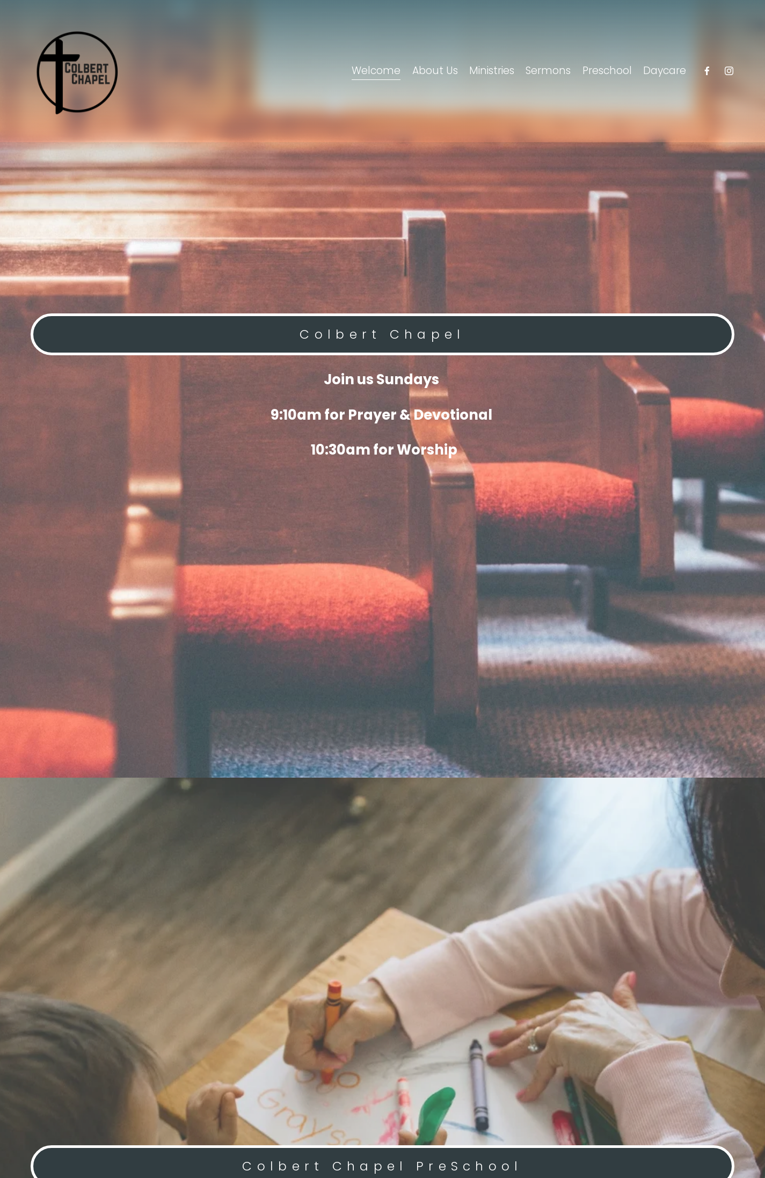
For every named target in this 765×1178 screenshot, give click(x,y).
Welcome (376, 70)
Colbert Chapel (382, 334)
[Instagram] (729, 70)
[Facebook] (707, 70)
